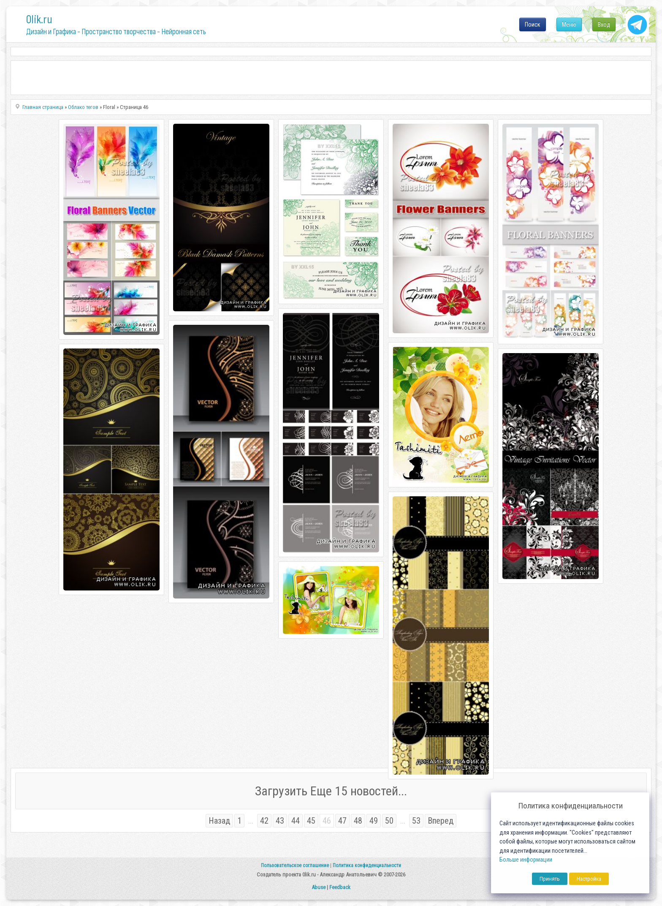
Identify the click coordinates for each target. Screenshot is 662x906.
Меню (569, 24)
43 (280, 821)
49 (373, 821)
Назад (219, 821)
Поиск (532, 24)
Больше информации (525, 859)
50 (389, 821)
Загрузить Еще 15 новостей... (331, 791)
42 (264, 821)
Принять (550, 879)
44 (295, 821)
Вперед (440, 821)
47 (342, 821)
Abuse (319, 887)
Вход (604, 24)
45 (311, 821)
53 (416, 821)
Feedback (339, 887)
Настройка (589, 879)
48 (358, 821)
